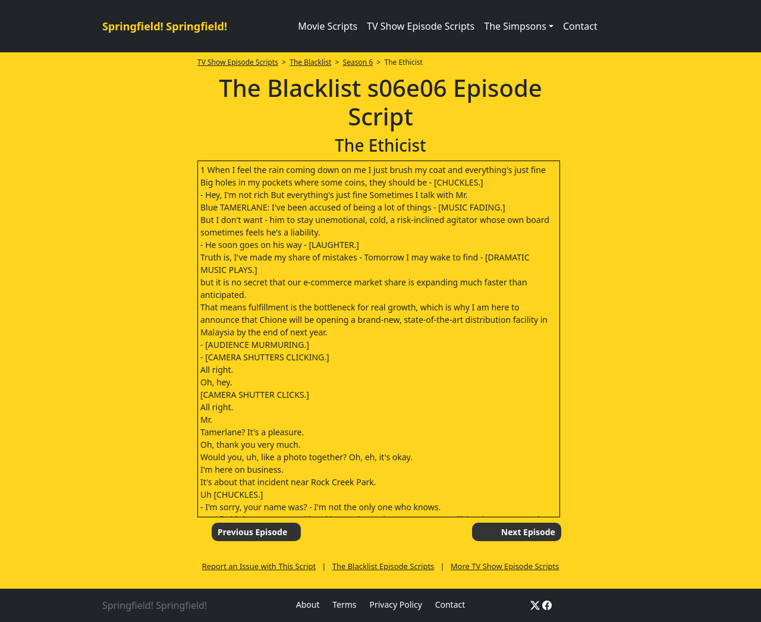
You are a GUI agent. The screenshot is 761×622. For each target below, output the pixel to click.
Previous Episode (252, 532)
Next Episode (528, 532)
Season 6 (358, 62)
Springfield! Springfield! (164, 26)
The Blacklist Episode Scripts (383, 566)
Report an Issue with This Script (259, 566)
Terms (344, 604)
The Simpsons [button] (515, 26)
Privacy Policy (395, 604)
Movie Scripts (327, 26)
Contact (580, 26)
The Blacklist (310, 62)
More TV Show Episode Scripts (505, 566)
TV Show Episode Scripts (420, 26)
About (308, 604)
